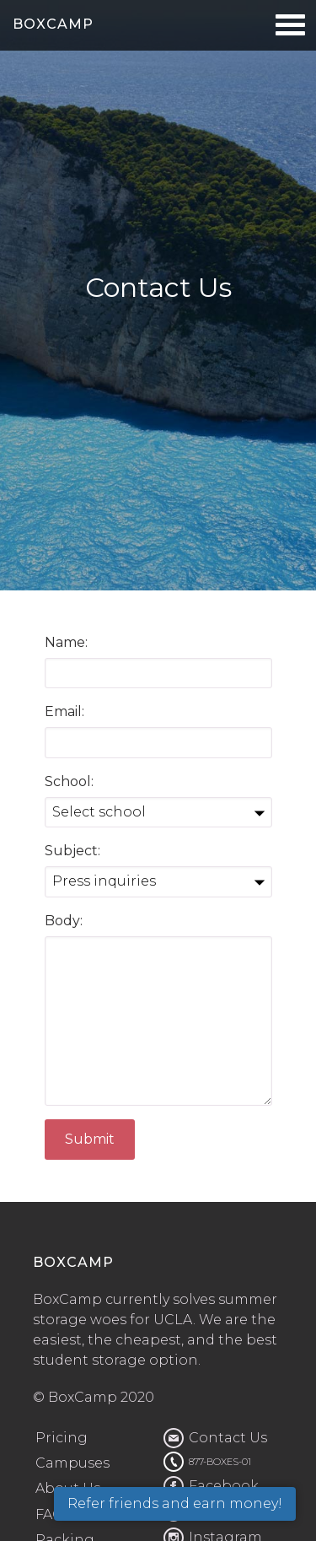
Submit (90, 1139)
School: (69, 781)
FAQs (53, 1514)
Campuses (72, 1463)
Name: (66, 642)
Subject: (72, 851)
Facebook (224, 1486)
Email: (64, 711)
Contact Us (228, 1438)
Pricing (61, 1438)
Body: (64, 921)
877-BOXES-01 (220, 1462)
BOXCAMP (53, 24)
